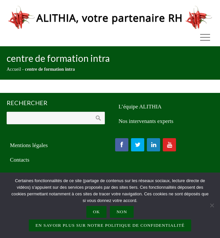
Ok (96, 211)
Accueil (14, 69)
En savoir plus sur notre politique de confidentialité (110, 225)
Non (121, 211)
